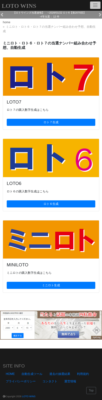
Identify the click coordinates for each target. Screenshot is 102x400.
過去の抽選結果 (59, 373)
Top (91, 390)
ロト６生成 (51, 203)
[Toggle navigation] (95, 5)
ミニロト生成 (51, 285)
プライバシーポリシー (21, 381)
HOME (10, 373)
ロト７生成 (51, 122)
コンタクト (49, 381)
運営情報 (70, 381)
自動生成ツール (31, 373)
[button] (2, 15)
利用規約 (83, 373)
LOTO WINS (28, 396)
